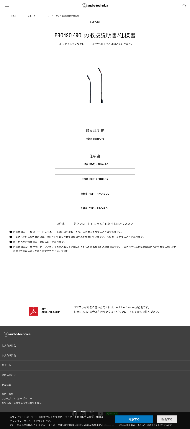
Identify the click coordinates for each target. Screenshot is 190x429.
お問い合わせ (9, 374)
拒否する (167, 419)
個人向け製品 (9, 344)
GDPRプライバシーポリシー (17, 397)
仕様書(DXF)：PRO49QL (95, 207)
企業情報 (6, 384)
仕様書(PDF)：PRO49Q (95, 164)
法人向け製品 (9, 354)
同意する (134, 419)
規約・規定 (8, 393)
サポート (6, 364)
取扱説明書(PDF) (95, 138)
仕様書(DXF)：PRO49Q (95, 178)
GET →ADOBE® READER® (51, 310)
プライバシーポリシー (21, 421)
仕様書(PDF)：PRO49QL (95, 193)
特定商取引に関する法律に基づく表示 (22, 402)
